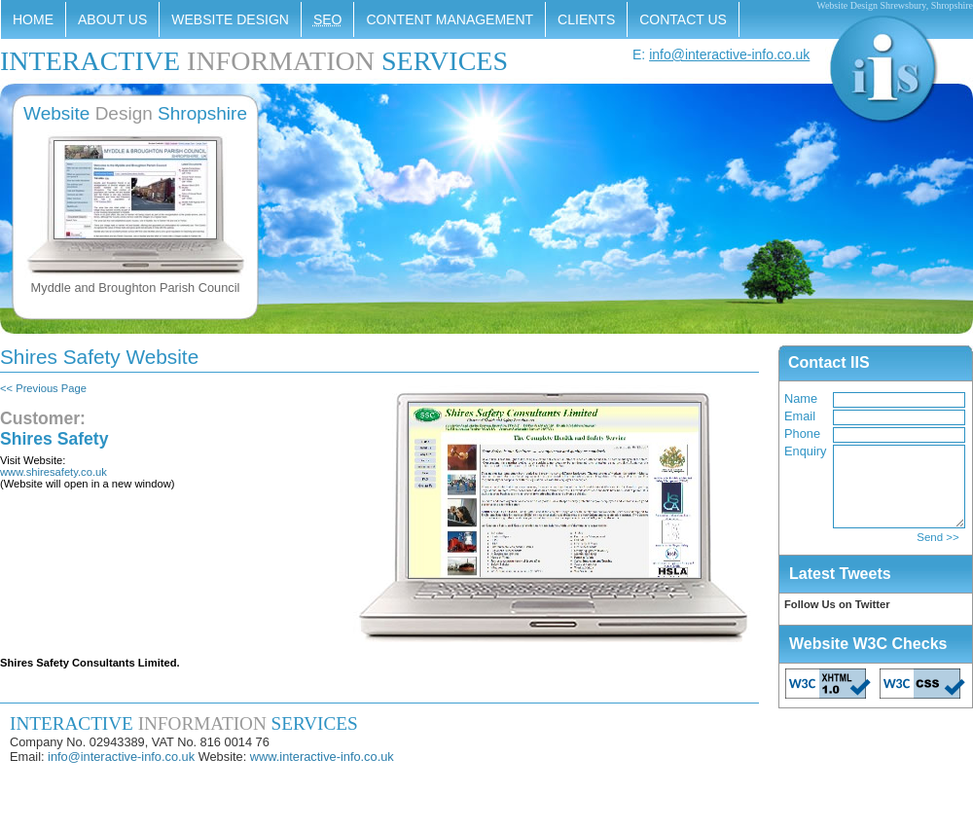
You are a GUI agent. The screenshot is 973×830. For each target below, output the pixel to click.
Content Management (449, 19)
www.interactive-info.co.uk (322, 756)
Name (800, 398)
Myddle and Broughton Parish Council (135, 287)
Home (33, 19)
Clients (586, 19)
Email (799, 416)
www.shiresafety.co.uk (53, 472)
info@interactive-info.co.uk (729, 54)
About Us (112, 19)
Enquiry (805, 451)
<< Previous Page (43, 388)
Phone (802, 433)
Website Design (230, 19)
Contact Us (683, 19)
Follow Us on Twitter (837, 604)
